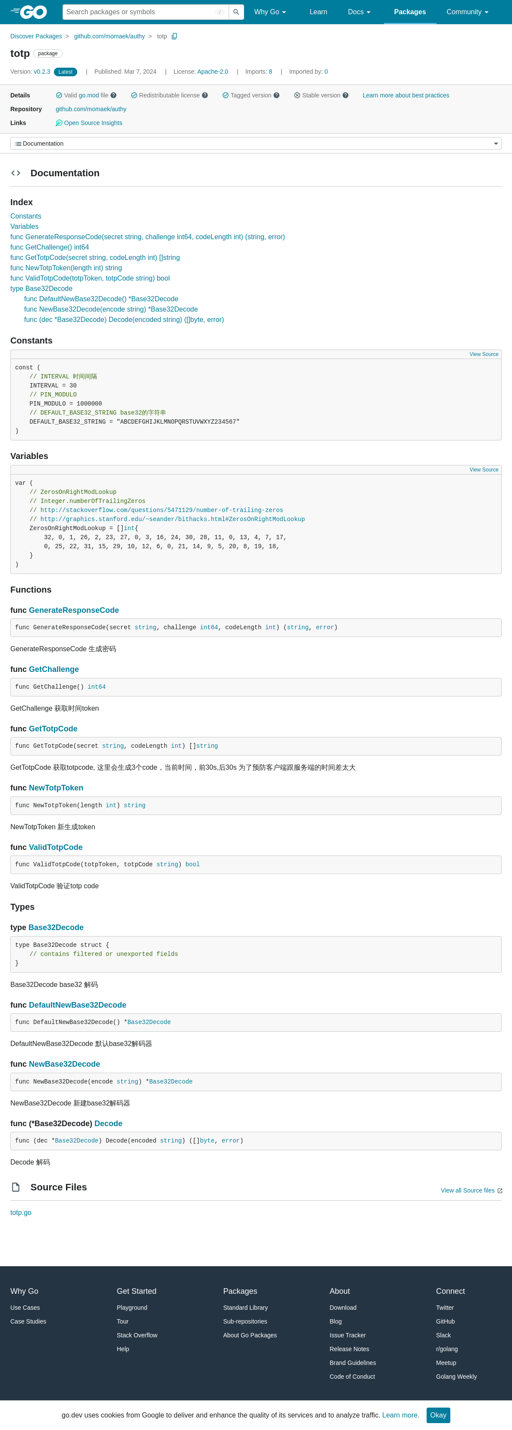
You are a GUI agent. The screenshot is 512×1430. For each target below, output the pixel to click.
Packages (410, 12)
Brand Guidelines (353, 1362)
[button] (59, 95)
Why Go (271, 12)
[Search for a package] (146, 12)
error (325, 627)
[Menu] (256, 143)
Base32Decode (56, 927)
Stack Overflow (137, 1335)
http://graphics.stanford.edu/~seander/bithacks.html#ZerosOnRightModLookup (173, 519)
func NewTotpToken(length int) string (66, 268)
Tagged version (251, 95)
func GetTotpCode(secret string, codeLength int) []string (95, 257)
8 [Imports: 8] (259, 71)
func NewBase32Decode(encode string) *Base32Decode (111, 309)
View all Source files (468, 1190)
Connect (450, 1291)
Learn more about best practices (406, 95)
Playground (132, 1307)
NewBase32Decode (64, 1064)
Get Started (137, 1291)
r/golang (447, 1349)
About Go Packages (250, 1335)
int (129, 528)
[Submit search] (236, 12)
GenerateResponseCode (74, 610)
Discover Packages (36, 36)
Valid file (86, 95)
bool (192, 864)
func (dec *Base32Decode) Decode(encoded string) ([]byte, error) (124, 319)
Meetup (446, 1362)
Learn (318, 12)
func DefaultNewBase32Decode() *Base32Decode (101, 299)
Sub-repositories (245, 1321)
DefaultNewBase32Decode (77, 1005)
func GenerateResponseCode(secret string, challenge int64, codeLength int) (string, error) (147, 236)
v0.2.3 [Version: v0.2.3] (31, 71)
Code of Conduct (352, 1376)
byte (207, 1140)
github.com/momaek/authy (109, 36)
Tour (123, 1321)
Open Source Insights (89, 122)
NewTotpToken (56, 788)
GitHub (445, 1321)
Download (343, 1307)
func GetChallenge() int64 (49, 247)
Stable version (321, 95)
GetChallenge (54, 669)
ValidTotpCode (56, 847)
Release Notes (349, 1349)
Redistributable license (169, 95)
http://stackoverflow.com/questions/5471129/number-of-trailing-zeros (162, 510)
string (145, 627)
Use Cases (25, 1307)
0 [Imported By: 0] (308, 71)
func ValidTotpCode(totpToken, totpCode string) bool (90, 278)
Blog (336, 1321)
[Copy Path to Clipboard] (175, 36)
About (340, 1291)
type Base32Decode (41, 288)
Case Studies (28, 1321)
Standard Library (245, 1307)
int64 (209, 627)
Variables (24, 226)
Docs (361, 12)
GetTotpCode (53, 728)
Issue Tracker (348, 1335)
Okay (438, 1415)
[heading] (36, 12)
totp (162, 36)
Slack (443, 1335)
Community (469, 12)
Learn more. (400, 1415)
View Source (484, 354)
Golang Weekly (456, 1376)
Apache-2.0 (213, 71)
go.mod (89, 95)
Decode (108, 1123)
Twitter (445, 1307)
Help (123, 1349)
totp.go (20, 1212)
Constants (25, 216)
